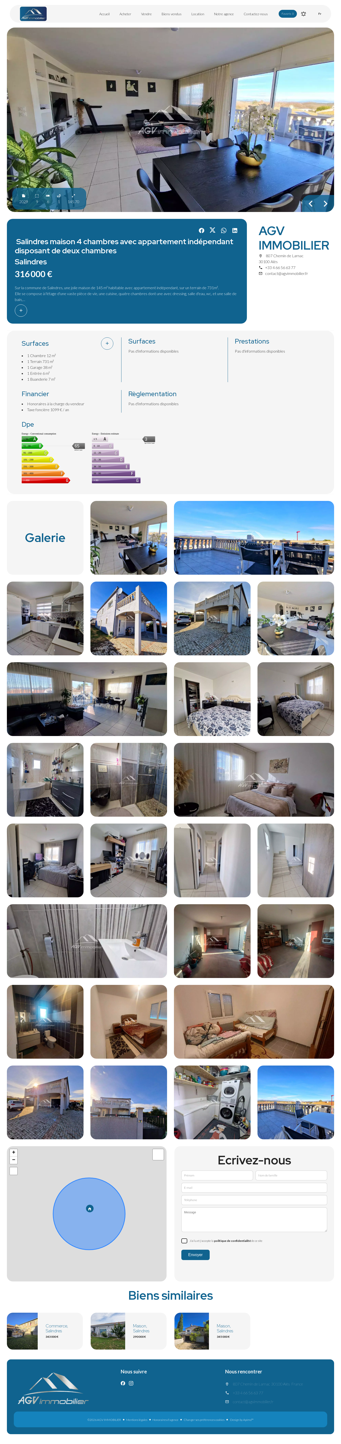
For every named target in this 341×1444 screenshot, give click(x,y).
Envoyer (195, 1255)
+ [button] (13, 1153)
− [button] (13, 1160)
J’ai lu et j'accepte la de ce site (226, 1241)
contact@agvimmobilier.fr (286, 273)
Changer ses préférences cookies (204, 1420)
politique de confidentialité (232, 1241)
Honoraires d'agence (165, 1420)
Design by (242, 1420)
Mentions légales (136, 1420)
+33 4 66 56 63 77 (280, 267)
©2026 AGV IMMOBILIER (104, 1420)
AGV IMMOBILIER (294, 238)
